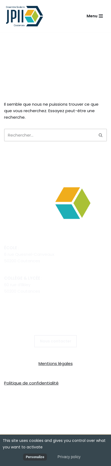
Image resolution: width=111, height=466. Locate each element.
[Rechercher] (49, 135)
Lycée (46, 403)
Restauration (69, 403)
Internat (93, 403)
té (56, 383)
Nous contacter (55, 341)
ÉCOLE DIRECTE (55, 410)
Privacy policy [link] (69, 457)
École (12, 403)
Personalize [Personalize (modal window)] (35, 457)
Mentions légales (56, 363)
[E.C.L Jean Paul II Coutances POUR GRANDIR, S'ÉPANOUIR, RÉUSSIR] (26, 16)
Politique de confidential (28, 383)
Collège (29, 403)
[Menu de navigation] (95, 16)
